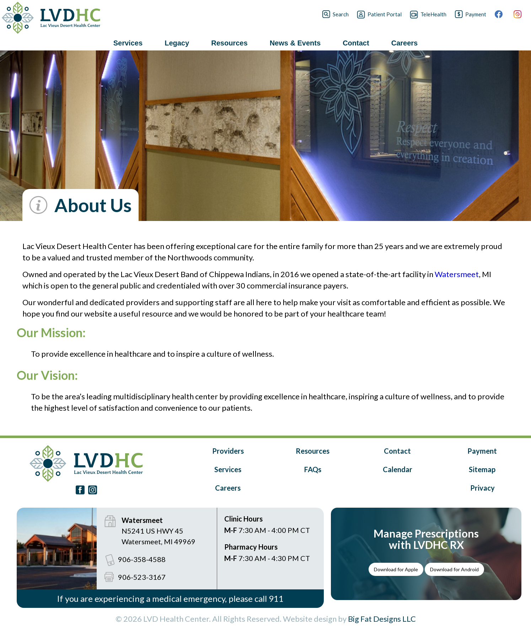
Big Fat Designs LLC (382, 618)
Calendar (397, 469)
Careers (228, 488)
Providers (228, 451)
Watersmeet (457, 274)
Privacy (482, 488)
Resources (312, 451)
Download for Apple (396, 569)
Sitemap (482, 469)
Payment (482, 451)
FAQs (312, 469)
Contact (397, 451)
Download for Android (454, 569)
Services (227, 469)
